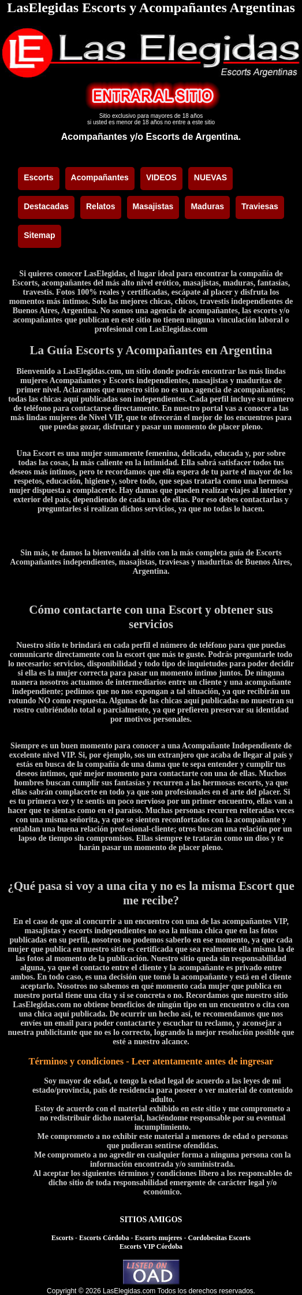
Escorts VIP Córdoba (151, 1246)
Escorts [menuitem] (38, 177)
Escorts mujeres (158, 1238)
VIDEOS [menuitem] (161, 177)
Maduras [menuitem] (207, 206)
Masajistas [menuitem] (153, 206)
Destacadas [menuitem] (46, 206)
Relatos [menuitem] (100, 206)
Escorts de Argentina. (193, 137)
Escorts (62, 1238)
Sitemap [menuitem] (39, 235)
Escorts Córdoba (104, 1238)
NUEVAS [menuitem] (210, 177)
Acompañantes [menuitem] (100, 177)
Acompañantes (94, 137)
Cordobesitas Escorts (219, 1238)
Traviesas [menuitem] (259, 206)
